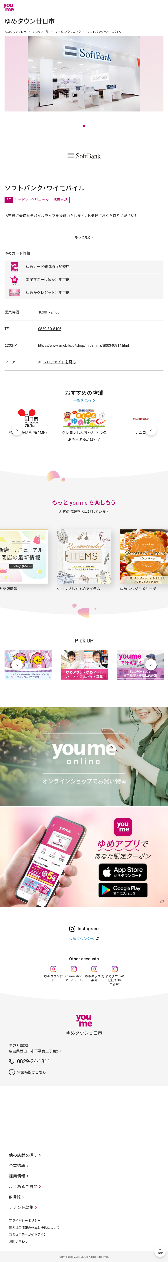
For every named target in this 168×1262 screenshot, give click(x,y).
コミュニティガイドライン (28, 1234)
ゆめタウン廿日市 (15, 31)
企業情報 (17, 1165)
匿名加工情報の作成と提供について (34, 1227)
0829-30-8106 (49, 329)
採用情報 (17, 1176)
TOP (160, 1251)
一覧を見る (82, 400)
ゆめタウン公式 (82, 939)
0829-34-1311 (33, 1061)
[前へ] (17, 429)
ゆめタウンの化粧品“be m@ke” (114, 980)
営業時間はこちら (31, 1072)
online (146, 7)
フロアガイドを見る (59, 362)
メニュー (160, 7)
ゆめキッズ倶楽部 (94, 978)
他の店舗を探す (23, 1155)
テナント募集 (21, 1207)
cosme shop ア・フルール (74, 978)
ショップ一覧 (41, 31)
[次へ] (151, 429)
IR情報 (15, 1197)
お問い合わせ (18, 1241)
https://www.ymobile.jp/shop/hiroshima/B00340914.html (83, 345)
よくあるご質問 (23, 1186)
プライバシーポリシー (25, 1220)
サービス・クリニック (68, 31)
